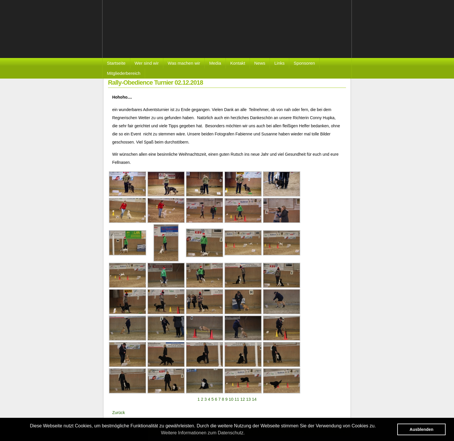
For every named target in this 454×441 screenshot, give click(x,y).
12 (242, 399)
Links (279, 63)
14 (254, 399)
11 (237, 399)
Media (215, 63)
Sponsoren (304, 63)
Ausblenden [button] (421, 429)
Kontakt (237, 63)
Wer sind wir (147, 63)
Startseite (116, 63)
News (259, 63)
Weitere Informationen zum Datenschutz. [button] (203, 432)
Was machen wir (184, 63)
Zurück (118, 412)
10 (231, 399)
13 (248, 399)
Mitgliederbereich (123, 73)
